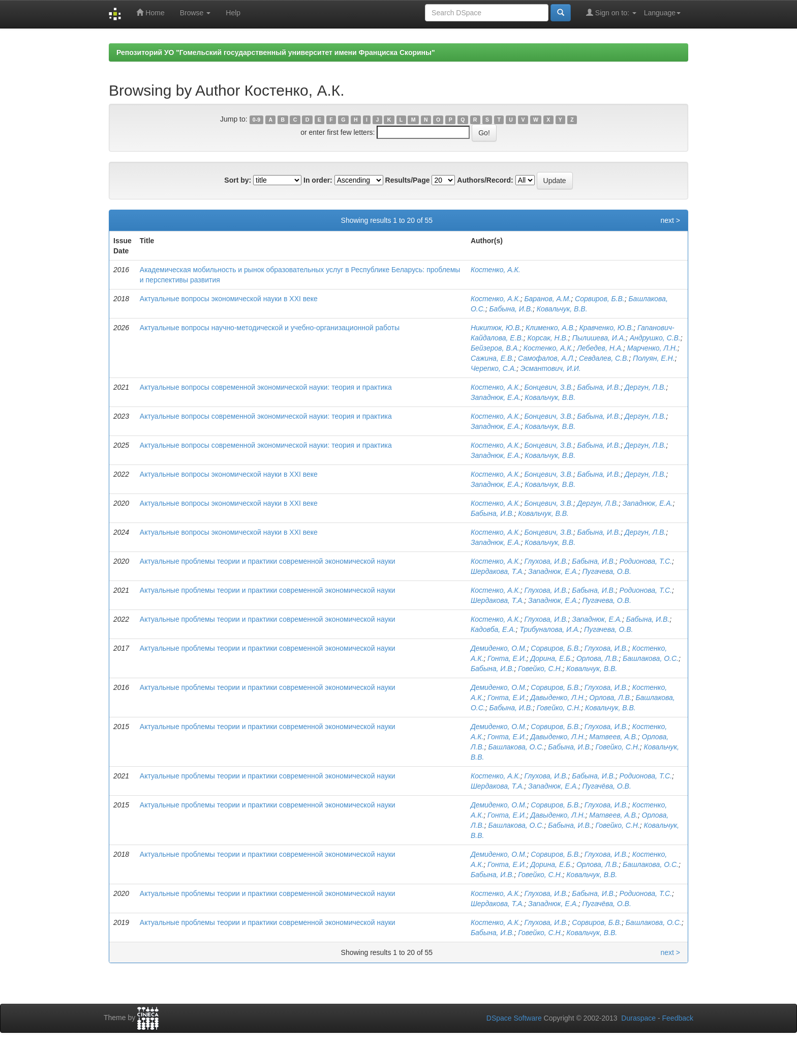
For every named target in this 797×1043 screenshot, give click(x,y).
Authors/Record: (485, 180)
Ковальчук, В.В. (562, 309)
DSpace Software (514, 1018)
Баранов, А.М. (547, 299)
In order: (317, 180)
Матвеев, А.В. (613, 737)
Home (150, 12)
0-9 (256, 120)
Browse (195, 13)
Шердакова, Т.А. (497, 571)
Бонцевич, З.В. (548, 387)
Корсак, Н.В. (548, 338)
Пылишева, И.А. (599, 338)
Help (233, 13)
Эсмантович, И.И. (550, 368)
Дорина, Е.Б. (551, 658)
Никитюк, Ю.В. (496, 328)
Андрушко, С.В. (655, 338)
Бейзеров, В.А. (495, 348)
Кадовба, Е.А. (493, 629)
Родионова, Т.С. (646, 561)
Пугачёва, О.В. (606, 786)
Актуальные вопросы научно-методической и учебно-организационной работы (270, 328)
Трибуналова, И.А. (549, 629)
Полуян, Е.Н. (654, 358)
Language (662, 13)
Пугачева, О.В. (606, 571)
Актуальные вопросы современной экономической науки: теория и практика (266, 387)
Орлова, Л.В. (597, 658)
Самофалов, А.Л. (546, 358)
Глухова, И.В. (546, 561)
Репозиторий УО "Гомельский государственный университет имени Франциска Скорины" (275, 52)
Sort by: (237, 180)
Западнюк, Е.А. (496, 397)
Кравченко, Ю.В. (606, 328)
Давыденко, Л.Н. (557, 697)
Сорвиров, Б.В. (600, 299)
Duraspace (638, 1018)
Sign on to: (611, 12)
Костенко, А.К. (495, 270)
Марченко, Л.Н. (652, 348)
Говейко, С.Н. (540, 668)
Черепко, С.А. (493, 368)
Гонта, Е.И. (507, 658)
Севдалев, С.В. (604, 358)
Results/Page (407, 180)
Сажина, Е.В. (492, 358)
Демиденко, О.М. (499, 648)
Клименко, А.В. (550, 328)
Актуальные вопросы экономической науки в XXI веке (229, 299)
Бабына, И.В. (510, 309)
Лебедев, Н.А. (600, 348)
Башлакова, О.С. (651, 658)
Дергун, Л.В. (645, 387)
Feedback (677, 1018)
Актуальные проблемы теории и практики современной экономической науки (267, 561)
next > (670, 220)
